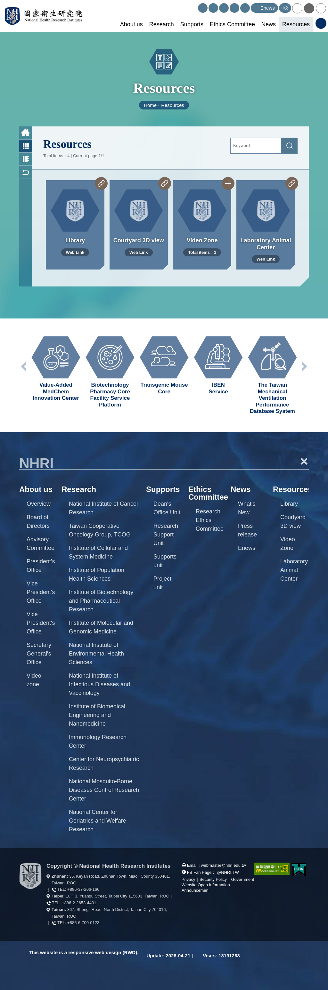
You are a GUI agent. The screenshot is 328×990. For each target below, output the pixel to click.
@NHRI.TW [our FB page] (228, 872)
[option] (56, 368)
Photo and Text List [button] (25, 159)
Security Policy (213, 879)
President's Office (41, 565)
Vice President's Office (41, 592)
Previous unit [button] (24, 366)
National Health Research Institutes (43, 16)
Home (150, 105)
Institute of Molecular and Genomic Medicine (101, 627)
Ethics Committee (232, 24)
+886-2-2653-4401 (79, 902)
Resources (296, 24)
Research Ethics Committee (210, 520)
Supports (191, 24)
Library (289, 504)
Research (161, 24)
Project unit (162, 583)
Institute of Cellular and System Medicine (98, 552)
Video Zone (287, 543)
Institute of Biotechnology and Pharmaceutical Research (101, 601)
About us (131, 24)
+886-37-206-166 (83, 889)
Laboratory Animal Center (294, 570)
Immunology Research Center (98, 741)
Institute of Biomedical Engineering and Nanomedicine (97, 715)
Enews (246, 548)
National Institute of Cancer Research (103, 508)
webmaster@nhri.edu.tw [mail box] (223, 865)
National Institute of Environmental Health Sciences (96, 653)
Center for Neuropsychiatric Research (104, 763)
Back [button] (25, 172)
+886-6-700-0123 (83, 922)
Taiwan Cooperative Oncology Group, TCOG (100, 530)
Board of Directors (38, 521)
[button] (297, 8)
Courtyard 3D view (293, 521)
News (268, 24)
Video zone (34, 680)
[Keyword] (256, 146)
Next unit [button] (304, 366)
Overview (39, 504)
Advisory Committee (40, 543)
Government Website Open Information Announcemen (218, 885)
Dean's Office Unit (166, 508)
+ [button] (304, 461)
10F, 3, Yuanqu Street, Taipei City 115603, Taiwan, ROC (117, 896)
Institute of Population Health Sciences (96, 574)
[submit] (290, 146)
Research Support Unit (165, 534)
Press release (247, 530)
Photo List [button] (25, 146)
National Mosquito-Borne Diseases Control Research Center (104, 790)
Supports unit (164, 560)
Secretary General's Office (39, 653)
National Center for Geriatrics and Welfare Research (97, 821)
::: (195, 6)
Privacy (188, 879)
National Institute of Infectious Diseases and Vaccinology (99, 684)
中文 (285, 8)
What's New (246, 508)
